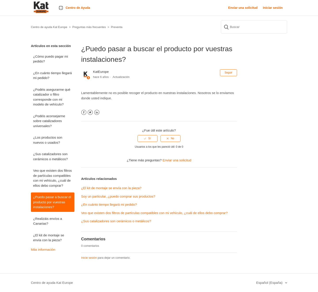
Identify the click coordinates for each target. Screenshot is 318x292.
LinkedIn (97, 112)
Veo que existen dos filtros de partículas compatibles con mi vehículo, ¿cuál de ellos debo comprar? (52, 178)
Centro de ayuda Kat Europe (52, 282)
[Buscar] (254, 27)
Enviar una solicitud (242, 7)
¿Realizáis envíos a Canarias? (47, 221)
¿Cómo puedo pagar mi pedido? (50, 59)
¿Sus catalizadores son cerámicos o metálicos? (50, 156)
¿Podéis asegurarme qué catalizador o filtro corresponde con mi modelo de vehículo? (51, 97)
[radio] (147, 138)
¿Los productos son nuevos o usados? (47, 140)
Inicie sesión (89, 257)
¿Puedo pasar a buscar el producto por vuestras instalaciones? (52, 202)
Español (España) (269, 282)
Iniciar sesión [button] (273, 7)
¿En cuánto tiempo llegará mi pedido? (52, 75)
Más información (43, 249)
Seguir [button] (228, 72)
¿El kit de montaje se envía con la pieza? (48, 237)
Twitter (90, 112)
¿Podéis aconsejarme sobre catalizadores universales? (49, 121)
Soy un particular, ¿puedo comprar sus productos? (118, 196)
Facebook (84, 112)
